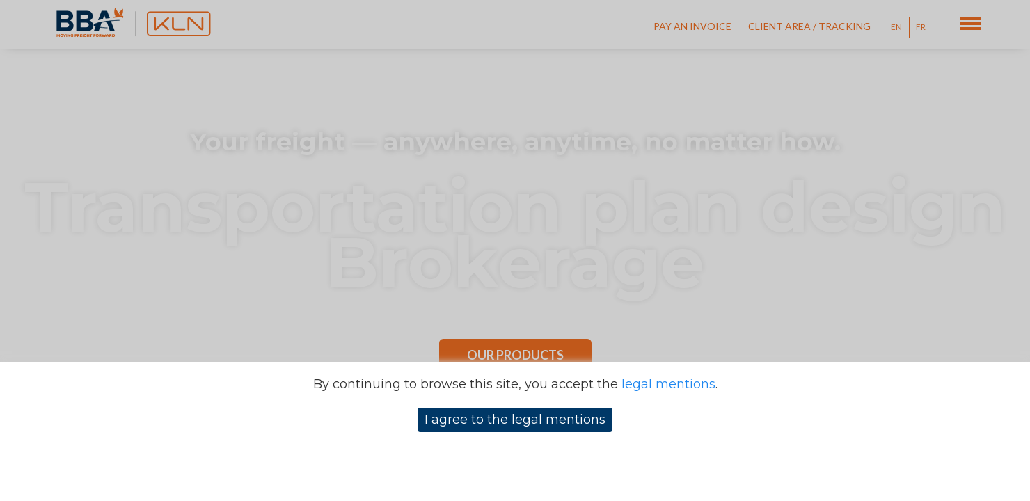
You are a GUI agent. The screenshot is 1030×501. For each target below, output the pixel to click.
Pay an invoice (692, 26)
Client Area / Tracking (809, 26)
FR (921, 27)
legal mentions (668, 384)
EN (896, 27)
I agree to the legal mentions (515, 419)
